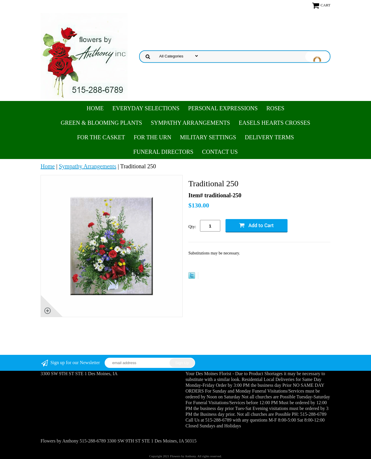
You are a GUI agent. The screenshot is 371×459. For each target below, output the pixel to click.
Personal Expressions (223, 108)
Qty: (192, 226)
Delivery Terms (269, 137)
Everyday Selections (145, 108)
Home (95, 108)
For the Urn (152, 137)
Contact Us (220, 152)
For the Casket (101, 137)
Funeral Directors (163, 152)
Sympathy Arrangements (190, 123)
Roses (275, 108)
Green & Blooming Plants (101, 123)
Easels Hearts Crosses (274, 123)
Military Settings (208, 137)
